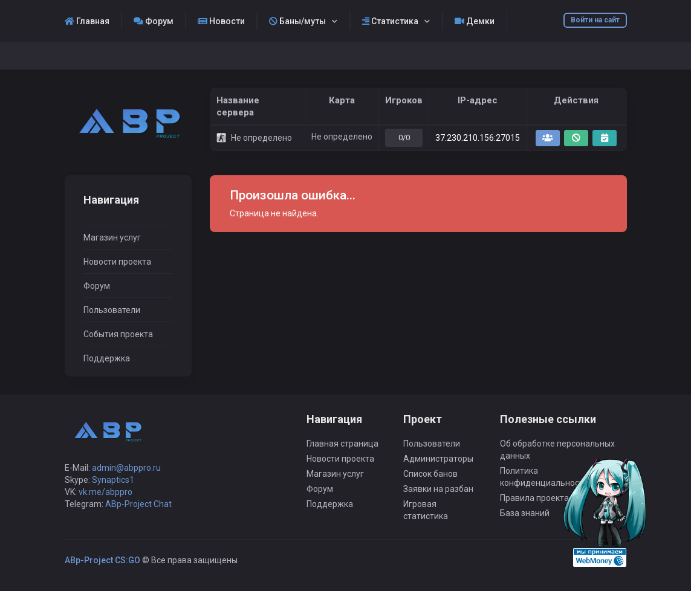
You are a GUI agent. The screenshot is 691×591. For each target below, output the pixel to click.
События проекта (118, 334)
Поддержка (106, 358)
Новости (221, 21)
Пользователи (111, 310)
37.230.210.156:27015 (477, 138)
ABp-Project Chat (138, 504)
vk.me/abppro (105, 492)
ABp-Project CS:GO (102, 560)
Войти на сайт (595, 20)
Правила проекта (534, 498)
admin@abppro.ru (126, 468)
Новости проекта (117, 261)
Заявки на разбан (438, 489)
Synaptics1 (113, 480)
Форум (154, 21)
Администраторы (438, 458)
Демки (475, 21)
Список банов (430, 474)
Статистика (390, 21)
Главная (87, 21)
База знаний (525, 513)
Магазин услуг (112, 237)
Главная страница (342, 443)
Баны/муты (297, 21)
